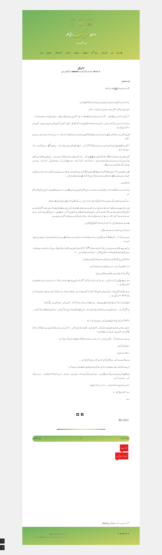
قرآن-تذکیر (104, 53)
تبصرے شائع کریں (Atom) (110, 523)
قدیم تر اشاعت (125, 438)
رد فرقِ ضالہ (76, 53)
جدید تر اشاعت (37, 438)
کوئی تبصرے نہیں (64, 71)
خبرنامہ (41, 53)
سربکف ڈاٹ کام (42, 537)
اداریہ (112, 53)
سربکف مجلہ (51, 534)
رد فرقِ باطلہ (85, 53)
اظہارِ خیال (49, 53)
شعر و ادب (67, 53)
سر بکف (81, 34)
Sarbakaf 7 (75, 71)
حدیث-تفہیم (94, 53)
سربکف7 (82, 71)
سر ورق (119, 53)
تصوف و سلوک (58, 53)
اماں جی (81, 67)
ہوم (81, 438)
